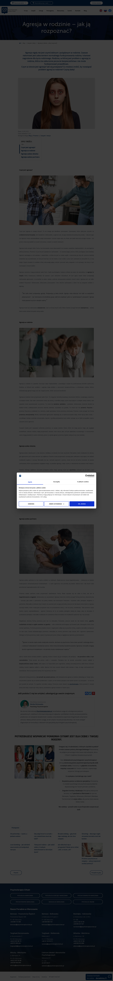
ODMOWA (31, 504)
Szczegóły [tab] (56, 481)
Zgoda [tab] (30, 482)
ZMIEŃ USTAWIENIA (56, 504)
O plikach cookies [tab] (83, 481)
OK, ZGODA (82, 504)
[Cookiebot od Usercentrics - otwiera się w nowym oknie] (86, 476)
